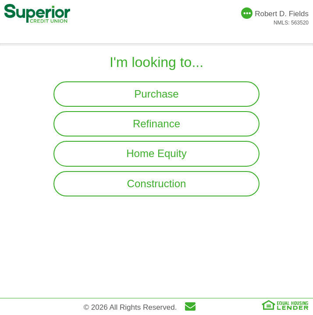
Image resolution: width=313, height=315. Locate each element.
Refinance (156, 124)
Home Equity (156, 153)
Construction (156, 183)
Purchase (156, 94)
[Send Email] (192, 307)
